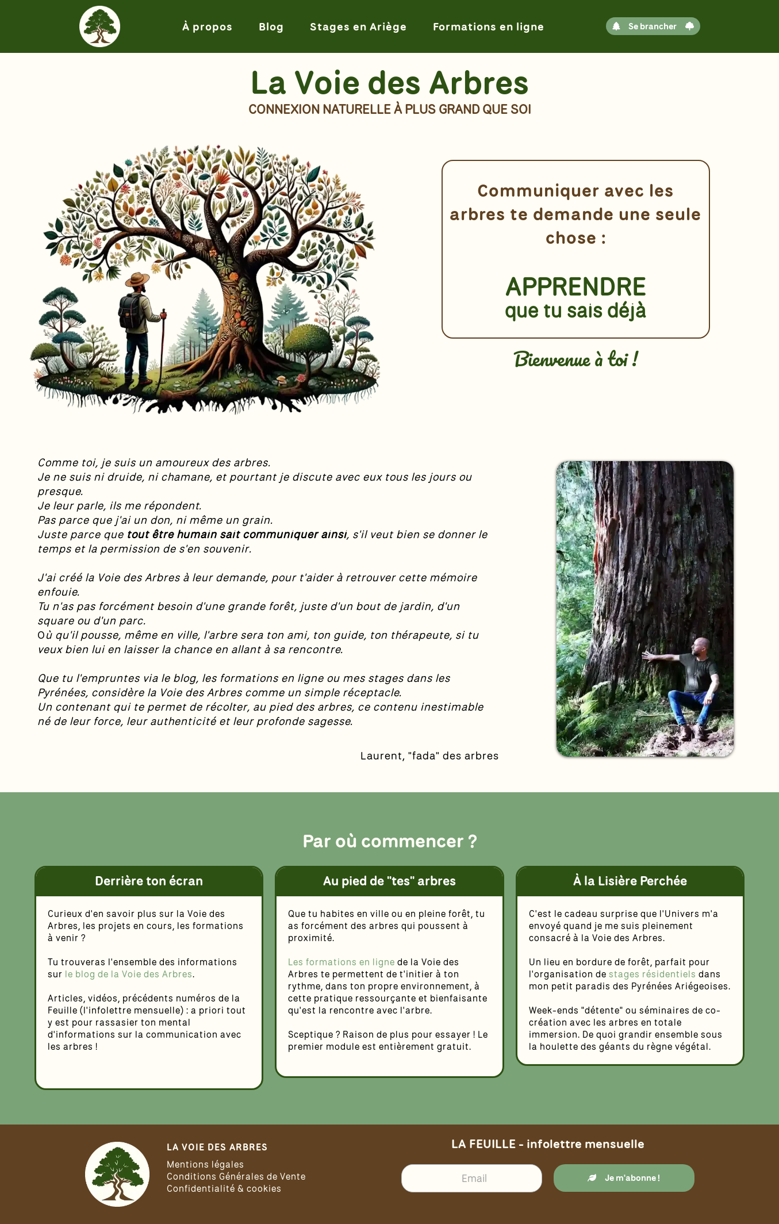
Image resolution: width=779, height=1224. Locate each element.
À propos (207, 26)
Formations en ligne (488, 26)
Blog (271, 26)
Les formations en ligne (342, 962)
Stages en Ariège (358, 26)
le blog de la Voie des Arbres (129, 974)
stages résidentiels (652, 974)
